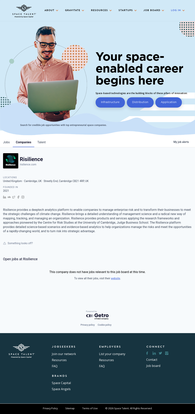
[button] (50, 10)
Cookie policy (104, 325)
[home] (24, 9)
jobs (6, 142)
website (115, 278)
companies (23, 142)
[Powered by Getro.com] (97, 315)
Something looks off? (18, 243)
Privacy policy (88, 325)
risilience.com (28, 164)
